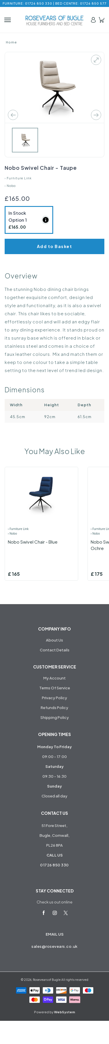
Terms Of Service (54, 688)
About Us (54, 640)
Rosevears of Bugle (47, 979)
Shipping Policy (54, 717)
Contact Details (54, 650)
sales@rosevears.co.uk (54, 946)
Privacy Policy (54, 697)
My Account (54, 678)
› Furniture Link (18, 178)
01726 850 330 (54, 865)
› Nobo (10, 185)
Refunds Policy (54, 707)
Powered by (54, 1012)
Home (11, 42)
